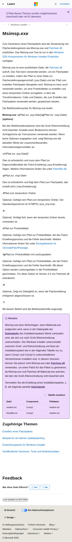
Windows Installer (19, 25)
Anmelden (65, 4)
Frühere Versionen (36, 524)
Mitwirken (6, 529)
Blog (51, 524)
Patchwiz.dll (55, 48)
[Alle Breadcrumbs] (5, 24)
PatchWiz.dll (59, 169)
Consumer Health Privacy (45, 529)
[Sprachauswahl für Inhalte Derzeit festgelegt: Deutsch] (9, 510)
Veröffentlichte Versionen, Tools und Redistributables (30, 451)
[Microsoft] (36, 4)
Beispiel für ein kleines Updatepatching (23, 438)
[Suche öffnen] (56, 4)
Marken (47, 533)
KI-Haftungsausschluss (13, 524)
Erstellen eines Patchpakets (17, 431)
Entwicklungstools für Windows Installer (23, 445)
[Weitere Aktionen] (67, 24)
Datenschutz (21, 529)
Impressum (32, 533)
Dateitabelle (12, 333)
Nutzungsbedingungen (13, 533)
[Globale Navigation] (3, 4)
